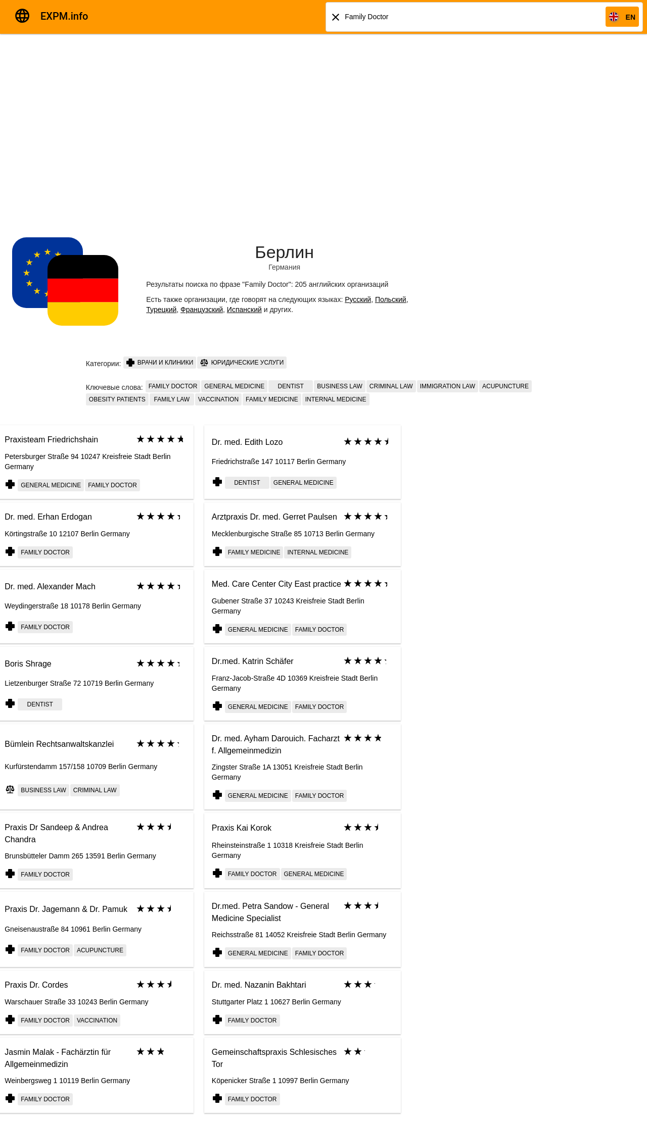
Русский (358, 299)
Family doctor (173, 386)
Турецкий (161, 309)
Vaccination (218, 399)
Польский (390, 299)
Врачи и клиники (159, 363)
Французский (201, 309)
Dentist (291, 386)
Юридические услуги (242, 363)
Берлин (284, 252)
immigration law (447, 386)
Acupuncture (505, 386)
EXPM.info (64, 16)
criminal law (391, 386)
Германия (284, 267)
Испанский (244, 309)
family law (172, 399)
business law (339, 386)
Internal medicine (335, 399)
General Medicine (234, 386)
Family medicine (272, 399)
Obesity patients (117, 399)
